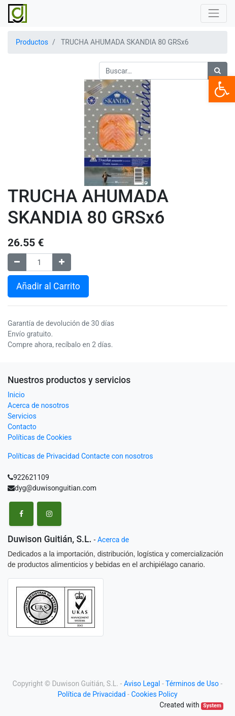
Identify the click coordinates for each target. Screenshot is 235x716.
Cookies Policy (154, 694)
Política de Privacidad (91, 694)
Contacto (22, 427)
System (212, 705)
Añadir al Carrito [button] (48, 286)
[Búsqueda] (217, 71)
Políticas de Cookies (40, 437)
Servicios (22, 416)
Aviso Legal (142, 684)
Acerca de (113, 540)
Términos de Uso (192, 684)
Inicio (16, 395)
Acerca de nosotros (38, 405)
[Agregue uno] (61, 262)
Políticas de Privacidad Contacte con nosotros (80, 456)
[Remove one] (17, 262)
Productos (32, 42)
